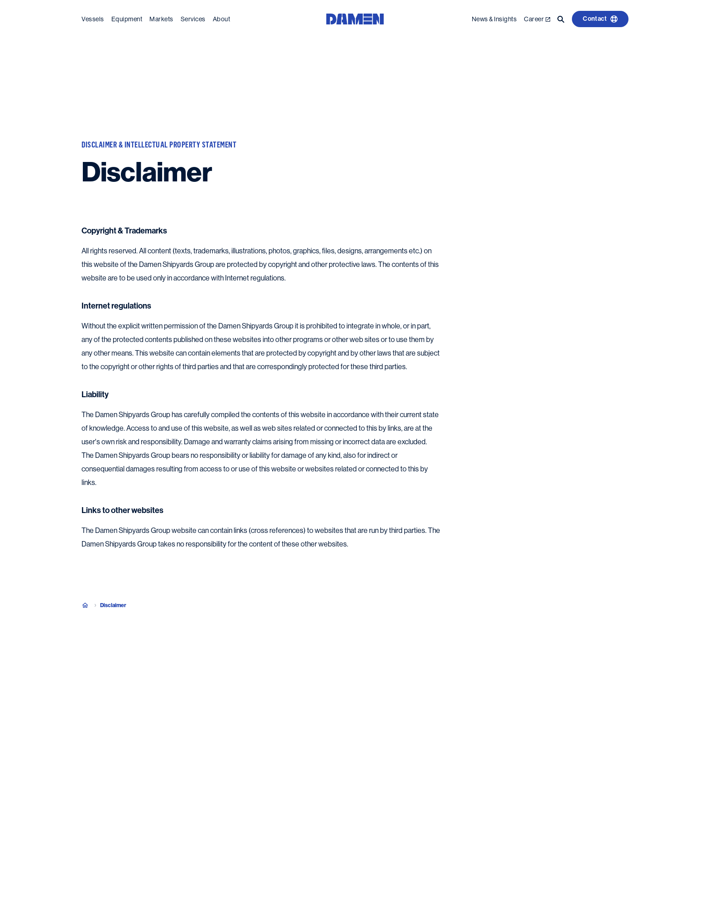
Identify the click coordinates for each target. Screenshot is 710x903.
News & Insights (494, 17)
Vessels (93, 17)
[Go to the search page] (561, 17)
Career (537, 17)
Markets (161, 17)
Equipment (127, 17)
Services (193, 17)
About (221, 17)
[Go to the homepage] (355, 16)
